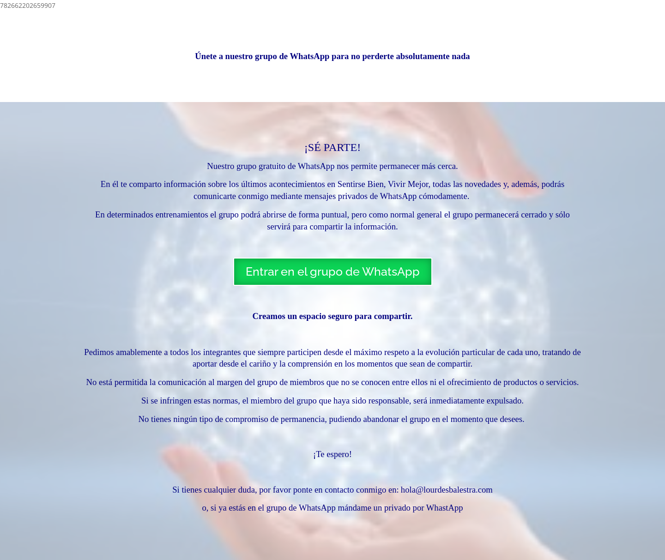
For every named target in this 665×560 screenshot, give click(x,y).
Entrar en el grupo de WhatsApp (333, 271)
